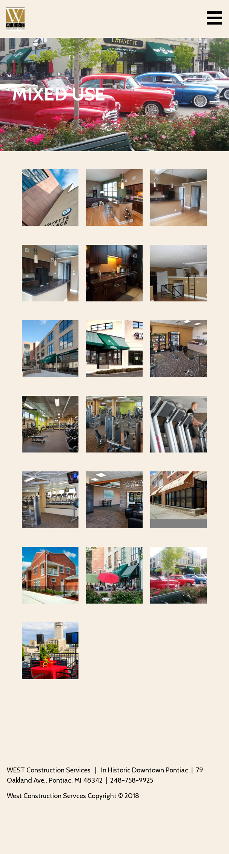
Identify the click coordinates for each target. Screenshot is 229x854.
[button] (217, 18)
